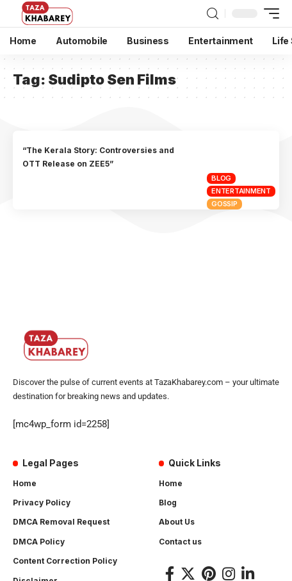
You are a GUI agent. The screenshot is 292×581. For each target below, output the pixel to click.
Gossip (224, 203)
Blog (221, 178)
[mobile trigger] (268, 13)
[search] (213, 14)
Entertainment (241, 190)
